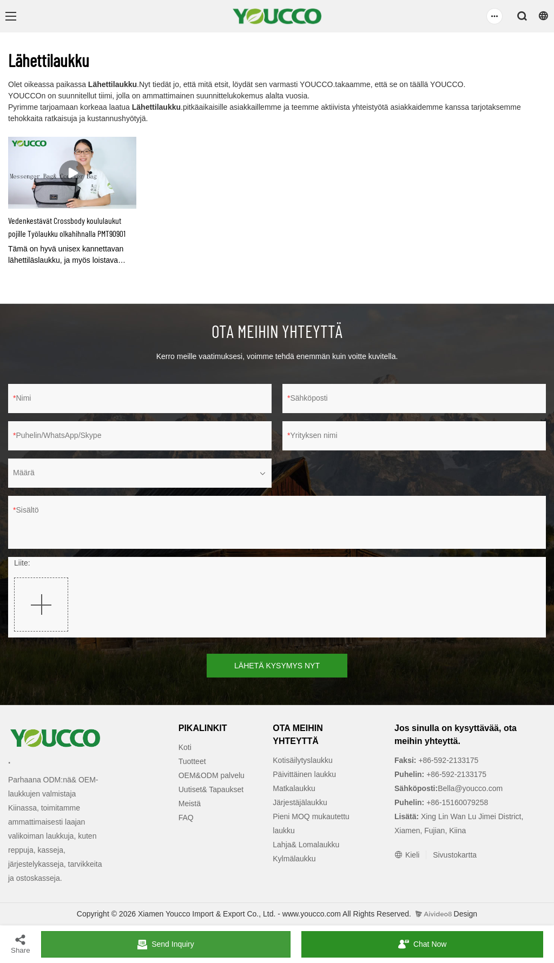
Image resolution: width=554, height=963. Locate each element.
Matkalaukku (294, 788)
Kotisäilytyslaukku (303, 760)
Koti (185, 747)
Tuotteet (192, 761)
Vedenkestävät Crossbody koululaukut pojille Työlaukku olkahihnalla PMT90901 (67, 226)
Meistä (190, 803)
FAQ (186, 817)
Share (20, 943)
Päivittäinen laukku (304, 774)
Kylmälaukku (294, 858)
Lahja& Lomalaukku (306, 844)
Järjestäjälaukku (300, 802)
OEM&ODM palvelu (212, 775)
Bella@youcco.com (470, 788)
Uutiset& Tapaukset (211, 789)
